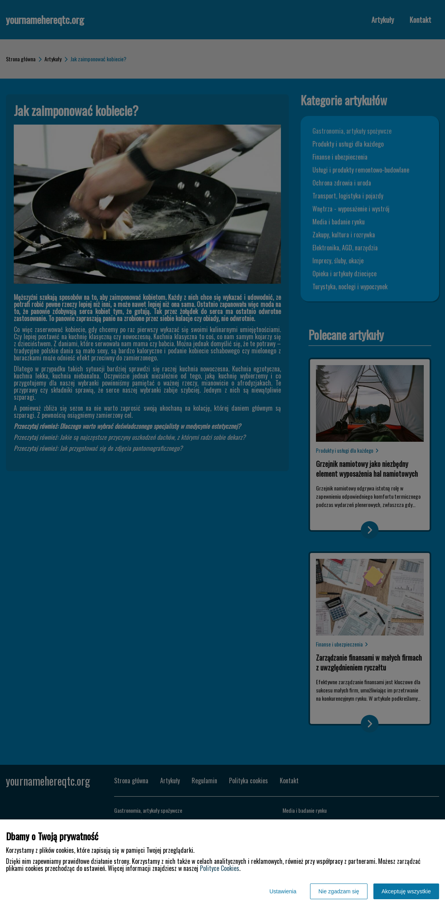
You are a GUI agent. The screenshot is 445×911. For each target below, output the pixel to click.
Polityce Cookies (219, 868)
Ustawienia (283, 891)
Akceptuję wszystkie (406, 891)
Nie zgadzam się (338, 891)
